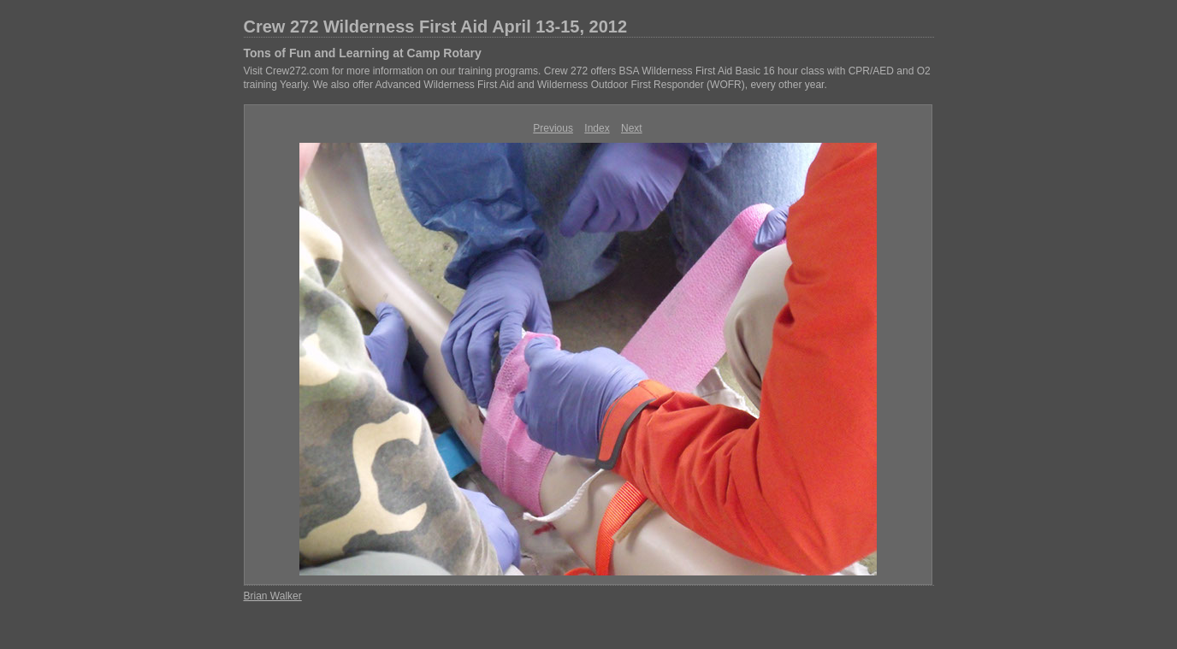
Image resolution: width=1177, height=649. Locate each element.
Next (631, 128)
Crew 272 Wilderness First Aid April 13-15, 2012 (436, 26)
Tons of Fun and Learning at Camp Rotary (363, 53)
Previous (553, 128)
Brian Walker (273, 596)
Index (596, 128)
